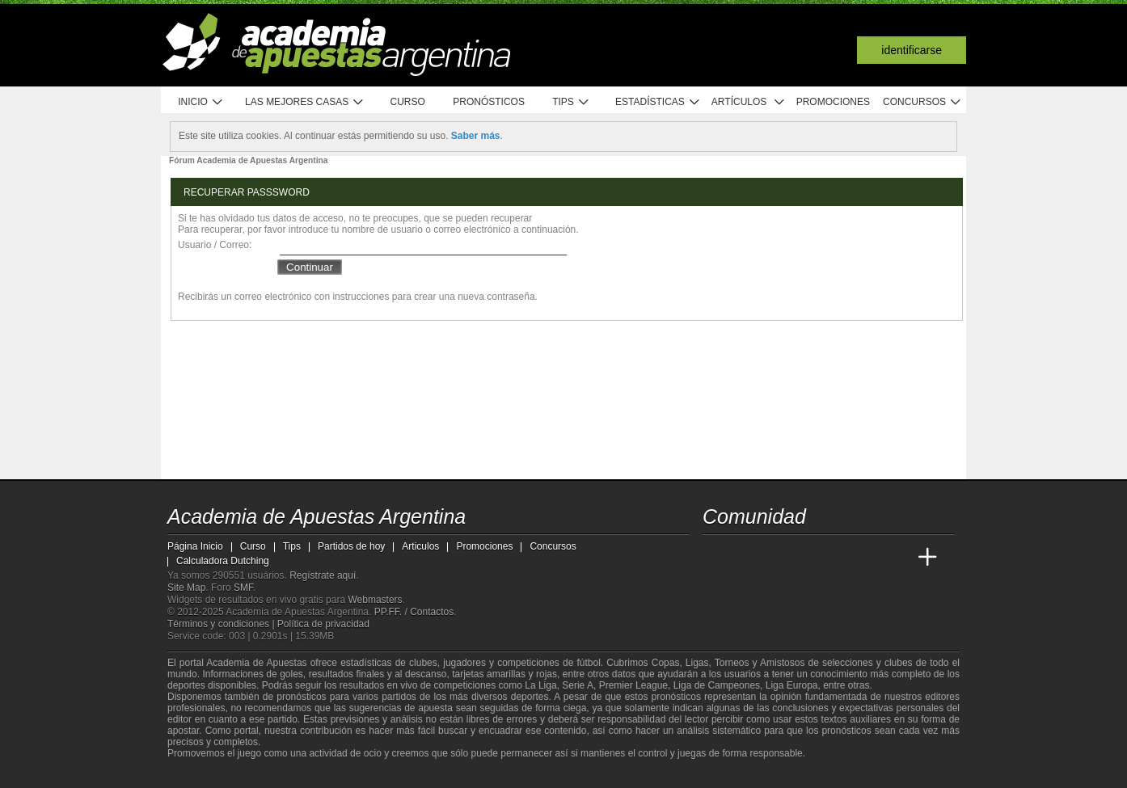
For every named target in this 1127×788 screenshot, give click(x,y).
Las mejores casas (305, 102)
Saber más (475, 135)
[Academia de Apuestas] (837, 557)
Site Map (186, 587)
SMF (243, 587)
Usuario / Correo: (214, 245)
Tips (570, 102)
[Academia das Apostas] (746, 557)
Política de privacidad (323, 624)
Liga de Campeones (716, 685)
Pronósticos (489, 101)
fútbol (588, 662)
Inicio (200, 102)
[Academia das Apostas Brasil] (777, 557)
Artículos (748, 102)
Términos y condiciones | (222, 624)
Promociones (833, 101)
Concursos (922, 102)
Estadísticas (657, 102)
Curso (407, 101)
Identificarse (911, 50)
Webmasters (375, 599)
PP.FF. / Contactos (414, 611)
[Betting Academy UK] (897, 557)
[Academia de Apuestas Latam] (867, 557)
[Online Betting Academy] (807, 557)
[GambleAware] (204, 774)
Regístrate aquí (322, 575)
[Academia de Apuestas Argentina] (716, 557)
